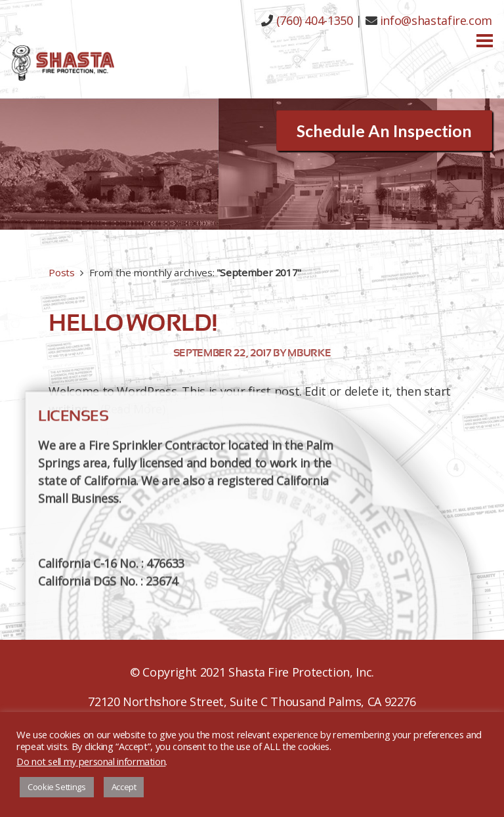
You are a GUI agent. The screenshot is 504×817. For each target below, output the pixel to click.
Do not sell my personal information (90, 761)
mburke (309, 352)
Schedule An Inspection (384, 130)
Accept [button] (124, 787)
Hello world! (133, 323)
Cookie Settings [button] (57, 787)
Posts (61, 272)
